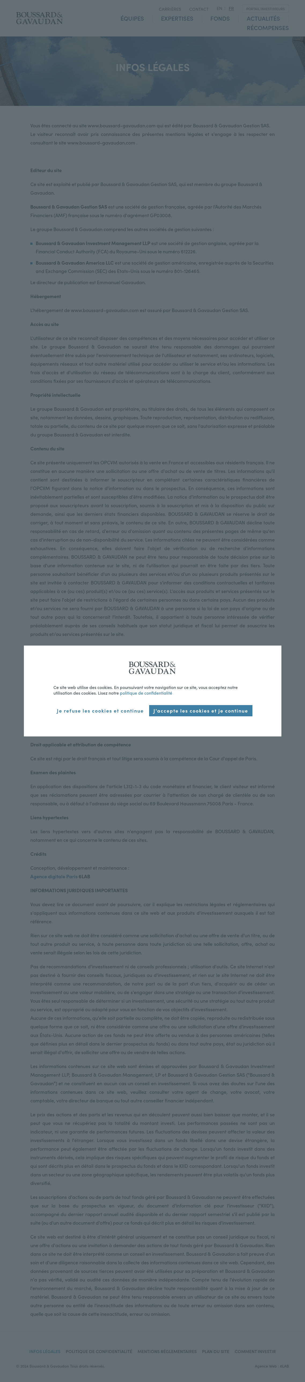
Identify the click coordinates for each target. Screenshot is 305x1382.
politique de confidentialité (146, 693)
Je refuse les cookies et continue (100, 710)
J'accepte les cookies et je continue (200, 710)
